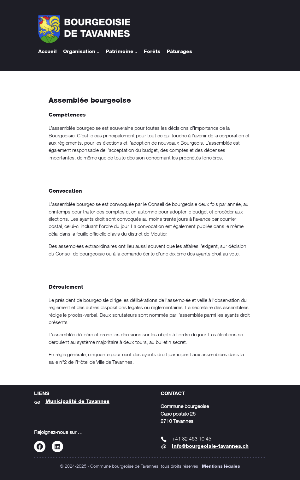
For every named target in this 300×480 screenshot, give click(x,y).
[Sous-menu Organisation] (98, 52)
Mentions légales (221, 466)
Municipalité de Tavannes (77, 401)
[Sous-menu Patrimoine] (136, 52)
